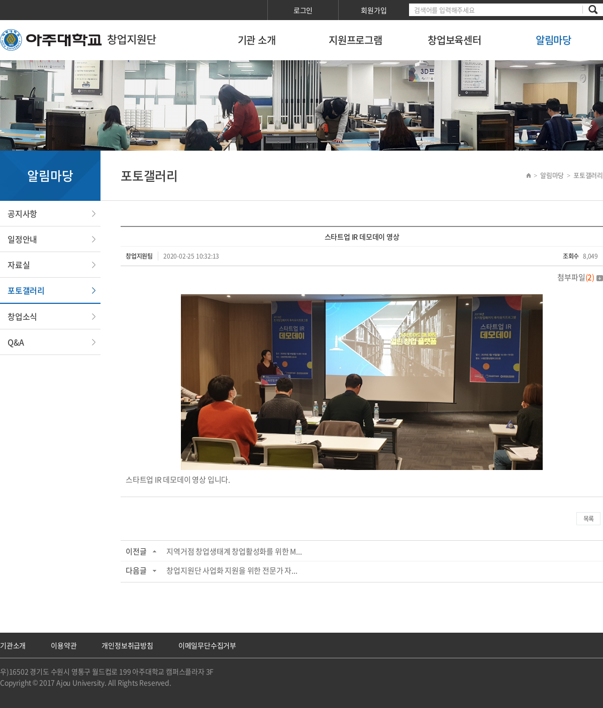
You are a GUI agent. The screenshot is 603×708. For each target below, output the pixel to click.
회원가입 (373, 10)
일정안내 (22, 239)
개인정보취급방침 (127, 645)
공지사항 (22, 213)
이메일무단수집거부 (207, 645)
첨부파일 (580, 277)
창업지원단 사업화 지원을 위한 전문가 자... (231, 570)
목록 (588, 518)
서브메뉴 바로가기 (0, 0)
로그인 (303, 10)
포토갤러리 (26, 290)
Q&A (16, 342)
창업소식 (22, 316)
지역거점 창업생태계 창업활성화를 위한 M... (233, 551)
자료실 (19, 265)
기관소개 (13, 645)
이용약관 (63, 645)
